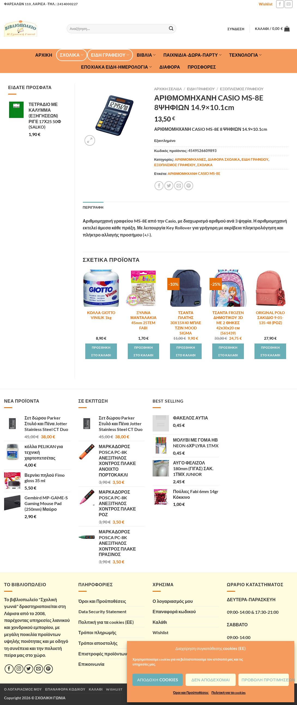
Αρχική (43, 54)
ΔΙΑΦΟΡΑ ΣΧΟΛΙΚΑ (224, 159)
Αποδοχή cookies (157, 679)
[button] (235, 29)
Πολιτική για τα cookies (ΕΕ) (106, 622)
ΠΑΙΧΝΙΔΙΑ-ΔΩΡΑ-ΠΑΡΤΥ (192, 55)
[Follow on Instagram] (18, 668)
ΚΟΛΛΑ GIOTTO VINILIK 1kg (101, 315)
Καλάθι (160, 622)
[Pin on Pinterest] (188, 185)
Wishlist (265, 4)
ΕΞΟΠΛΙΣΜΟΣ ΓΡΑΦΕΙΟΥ (241, 89)
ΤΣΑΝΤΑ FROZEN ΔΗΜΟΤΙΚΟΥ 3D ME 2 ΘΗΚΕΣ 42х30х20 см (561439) (228, 322)
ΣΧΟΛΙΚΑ (71, 55)
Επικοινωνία (91, 664)
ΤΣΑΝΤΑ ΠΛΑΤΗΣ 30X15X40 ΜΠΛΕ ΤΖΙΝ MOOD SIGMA (185, 322)
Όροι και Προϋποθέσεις (191, 693)
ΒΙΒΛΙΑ (146, 55)
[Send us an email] (288, 4)
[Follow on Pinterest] (48, 668)
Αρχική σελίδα (168, 89)
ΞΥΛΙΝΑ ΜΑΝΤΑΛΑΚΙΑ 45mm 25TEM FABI (144, 320)
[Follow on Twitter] (28, 668)
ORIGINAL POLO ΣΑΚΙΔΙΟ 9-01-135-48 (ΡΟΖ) (270, 317)
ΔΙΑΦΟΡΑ (169, 66)
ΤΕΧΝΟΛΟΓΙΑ (245, 55)
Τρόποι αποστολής (98, 643)
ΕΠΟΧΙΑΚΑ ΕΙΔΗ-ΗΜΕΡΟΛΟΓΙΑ (116, 67)
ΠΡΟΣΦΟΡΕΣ (202, 66)
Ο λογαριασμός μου (173, 601)
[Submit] (171, 28)
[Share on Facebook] (158, 185)
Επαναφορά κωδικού (174, 611)
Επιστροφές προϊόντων (102, 653)
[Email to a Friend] (178, 185)
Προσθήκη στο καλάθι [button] (101, 351)
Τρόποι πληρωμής (97, 632)
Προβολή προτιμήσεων (265, 679)
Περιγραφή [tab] (93, 207)
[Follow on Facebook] (280, 4)
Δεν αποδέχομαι (211, 679)
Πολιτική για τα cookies (228, 693)
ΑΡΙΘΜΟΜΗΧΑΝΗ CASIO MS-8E (194, 173)
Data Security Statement (102, 611)
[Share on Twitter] (168, 185)
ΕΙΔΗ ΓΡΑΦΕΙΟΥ (110, 55)
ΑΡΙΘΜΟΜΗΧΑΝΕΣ (190, 159)
